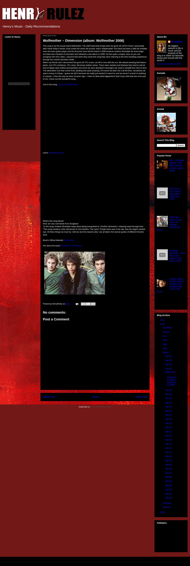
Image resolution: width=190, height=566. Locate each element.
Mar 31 (168, 356)
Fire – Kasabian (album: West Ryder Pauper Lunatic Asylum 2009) (176, 165)
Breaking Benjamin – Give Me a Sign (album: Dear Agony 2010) (177, 255)
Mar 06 (168, 477)
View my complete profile (168, 64)
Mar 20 (168, 419)
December (168, 327)
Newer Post (49, 397)
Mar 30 (168, 360)
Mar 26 (168, 394)
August (166, 332)
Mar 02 (168, 493)
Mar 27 (168, 390)
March (166, 352)
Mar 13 (168, 448)
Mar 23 (168, 406)
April (165, 348)
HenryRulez (177, 42)
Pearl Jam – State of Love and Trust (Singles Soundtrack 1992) (169, 223)
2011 (163, 324)
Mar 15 (168, 440)
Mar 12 (168, 452)
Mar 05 (168, 481)
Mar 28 (168, 368)
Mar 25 (168, 398)
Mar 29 (168, 364)
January (167, 507)
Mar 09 (168, 464)
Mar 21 (168, 415)
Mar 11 (168, 456)
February (167, 503)
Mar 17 (168, 431)
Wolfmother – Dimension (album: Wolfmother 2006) (170, 378)
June (165, 340)
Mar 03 (168, 489)
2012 (163, 320)
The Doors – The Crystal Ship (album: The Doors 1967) (175, 194)
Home (95, 397)
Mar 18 (168, 427)
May (165, 344)
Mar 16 (168, 435)
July (165, 336)
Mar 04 (168, 485)
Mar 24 (168, 402)
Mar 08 (168, 469)
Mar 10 (168, 460)
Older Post (141, 397)
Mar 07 (168, 473)
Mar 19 (168, 423)
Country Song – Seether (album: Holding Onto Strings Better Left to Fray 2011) (171, 285)
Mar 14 (168, 444)
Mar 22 (168, 411)
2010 (163, 512)
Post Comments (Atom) (101, 407)
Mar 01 (168, 498)
